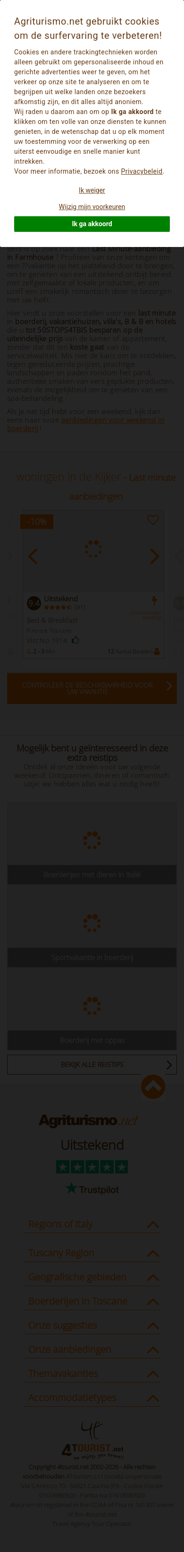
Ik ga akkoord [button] (92, 224)
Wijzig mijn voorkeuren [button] (92, 207)
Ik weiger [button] (92, 190)
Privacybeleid (142, 171)
